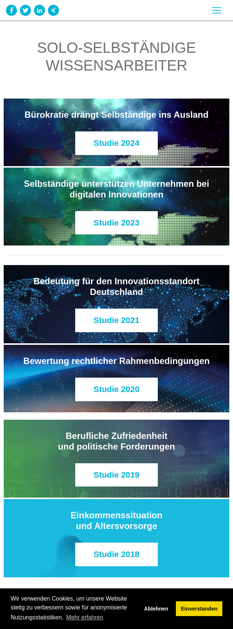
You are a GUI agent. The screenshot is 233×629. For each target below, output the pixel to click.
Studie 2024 (116, 143)
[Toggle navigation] (216, 10)
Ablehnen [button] (156, 609)
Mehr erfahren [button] (85, 617)
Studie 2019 (116, 475)
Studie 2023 (116, 222)
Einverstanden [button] (199, 609)
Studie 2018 (116, 554)
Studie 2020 (116, 389)
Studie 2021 (116, 320)
